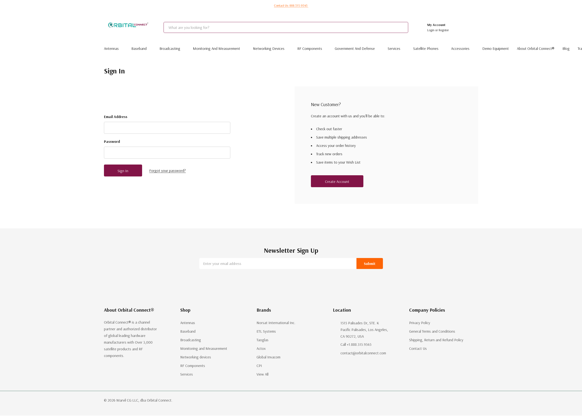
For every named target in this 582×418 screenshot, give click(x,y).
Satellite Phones (425, 48)
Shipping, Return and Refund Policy (436, 339)
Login (431, 30)
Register (444, 30)
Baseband (139, 48)
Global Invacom (268, 357)
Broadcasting (170, 48)
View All (262, 374)
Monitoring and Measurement (216, 48)
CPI (259, 365)
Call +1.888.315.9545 (355, 344)
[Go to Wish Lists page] (458, 27)
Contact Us (418, 348)
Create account (337, 181)
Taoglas (262, 339)
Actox (261, 348)
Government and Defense (355, 48)
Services (394, 48)
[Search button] (413, 27)
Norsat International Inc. (276, 322)
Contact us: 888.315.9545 (291, 5)
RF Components (309, 48)
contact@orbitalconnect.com (363, 353)
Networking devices (268, 48)
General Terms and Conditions (432, 331)
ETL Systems (266, 331)
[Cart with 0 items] (471, 27)
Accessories (460, 48)
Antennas (111, 48)
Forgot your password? (167, 170)
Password (112, 141)
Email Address (115, 116)
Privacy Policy (419, 322)
